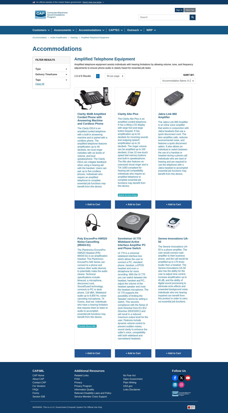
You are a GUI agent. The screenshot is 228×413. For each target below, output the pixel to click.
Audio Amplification (58, 37)
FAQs (35, 389)
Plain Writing (129, 382)
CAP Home (38, 375)
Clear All (40, 84)
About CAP (38, 379)
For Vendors (39, 386)
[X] (181, 378)
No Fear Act (129, 375)
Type (51, 69)
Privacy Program (83, 386)
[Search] (164, 17)
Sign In (179, 10)
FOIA (77, 379)
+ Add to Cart (98, 206)
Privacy (78, 382)
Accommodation (40, 37)
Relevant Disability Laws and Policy (92, 393)
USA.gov (127, 386)
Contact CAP (39, 382)
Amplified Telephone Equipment (95, 37)
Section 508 (39, 396)
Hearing (74, 37)
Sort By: (188, 75)
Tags (51, 80)
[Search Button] (193, 17)
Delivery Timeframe (51, 74)
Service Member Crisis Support (90, 396)
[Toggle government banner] (93, 2)
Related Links (81, 375)
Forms (36, 393)
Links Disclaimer (131, 389)
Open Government (133, 379)
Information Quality (84, 389)
